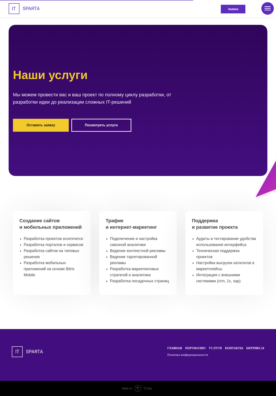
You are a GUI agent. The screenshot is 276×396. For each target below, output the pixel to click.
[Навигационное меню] (268, 8)
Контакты (234, 348)
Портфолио (195, 348)
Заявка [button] (233, 9)
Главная (174, 348)
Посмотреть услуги (101, 125)
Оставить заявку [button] (41, 125)
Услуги (215, 348)
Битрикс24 (255, 348)
